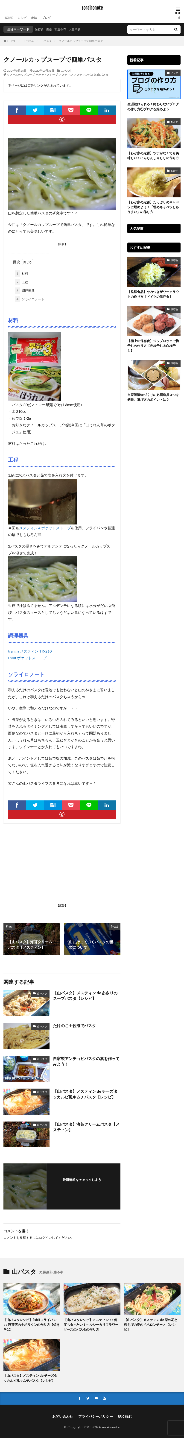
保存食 (39, 29)
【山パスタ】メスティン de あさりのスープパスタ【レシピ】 (85, 995)
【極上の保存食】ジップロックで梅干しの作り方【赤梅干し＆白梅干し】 (153, 344)
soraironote (92, 8)
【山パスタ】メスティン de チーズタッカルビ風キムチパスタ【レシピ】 (85, 1093)
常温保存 (61, 29)
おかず (174, 121)
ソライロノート (29, 299)
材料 (21, 273)
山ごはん (28, 41)
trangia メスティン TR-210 (30, 650)
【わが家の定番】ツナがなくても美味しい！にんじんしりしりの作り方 (153, 155)
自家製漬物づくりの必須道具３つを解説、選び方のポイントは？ (153, 396)
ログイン (45, 1237)
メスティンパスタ (85, 74)
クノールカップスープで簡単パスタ (81, 41)
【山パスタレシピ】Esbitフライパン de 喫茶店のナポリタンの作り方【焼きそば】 (31, 1324)
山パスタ (46, 41)
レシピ (23, 18)
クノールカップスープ (21, 74)
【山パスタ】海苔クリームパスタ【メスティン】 (86, 1126)
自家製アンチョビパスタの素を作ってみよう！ (86, 1061)
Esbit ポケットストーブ (27, 657)
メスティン (66, 74)
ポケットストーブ (47, 74)
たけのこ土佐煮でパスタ (73, 1025)
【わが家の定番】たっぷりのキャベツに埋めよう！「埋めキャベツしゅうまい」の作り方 (153, 206)
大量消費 (77, 29)
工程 (21, 281)
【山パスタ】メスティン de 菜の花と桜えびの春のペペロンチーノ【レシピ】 (151, 1324)
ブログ (48, 18)
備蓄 (50, 29)
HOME (8, 18)
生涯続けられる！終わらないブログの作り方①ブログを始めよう (153, 106)
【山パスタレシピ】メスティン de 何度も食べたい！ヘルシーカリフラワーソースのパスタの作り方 (91, 1324)
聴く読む (123, 1415)
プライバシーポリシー (95, 1415)
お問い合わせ (64, 1415)
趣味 (35, 18)
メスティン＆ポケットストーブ (45, 527)
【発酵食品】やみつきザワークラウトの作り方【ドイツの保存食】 (153, 293)
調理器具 (25, 290)
